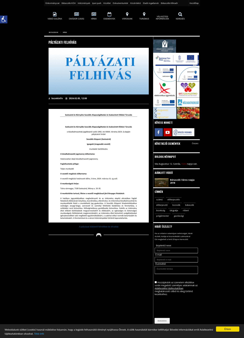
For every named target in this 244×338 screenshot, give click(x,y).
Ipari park (96, 3)
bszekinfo (56, 98)
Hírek (65, 32)
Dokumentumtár (120, 3)
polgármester (162, 215)
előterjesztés (173, 199)
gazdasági (179, 215)
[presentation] (167, 307)
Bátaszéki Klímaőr (169, 3)
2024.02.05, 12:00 (76, 98)
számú (159, 199)
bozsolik (176, 205)
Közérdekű (135, 3)
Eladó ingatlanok (151, 3)
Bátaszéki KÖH (69, 3)
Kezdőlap (194, 3)
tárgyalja (174, 210)
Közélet (107, 3)
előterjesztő (162, 205)
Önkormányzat (52, 3)
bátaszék (189, 205)
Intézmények (84, 3)
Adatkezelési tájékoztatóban (169, 288)
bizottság (160, 210)
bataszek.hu (53, 32)
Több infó (39, 334)
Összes (195, 143)
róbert (186, 210)
